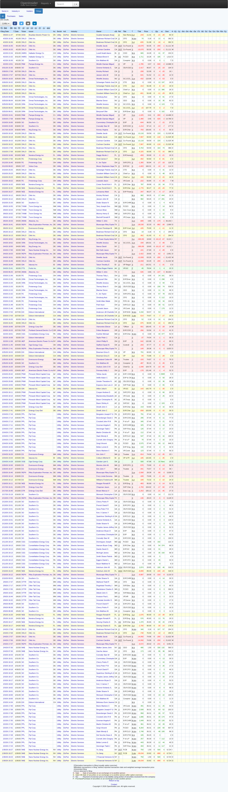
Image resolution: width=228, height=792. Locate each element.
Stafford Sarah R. (103, 345)
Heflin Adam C (102, 378)
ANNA (24, 221)
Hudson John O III (103, 367)
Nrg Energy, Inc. (35, 130)
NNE (23, 250)
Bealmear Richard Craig (105, 38)
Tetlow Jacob (101, 374)
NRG (23, 130)
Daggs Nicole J (102, 155)
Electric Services (77, 35)
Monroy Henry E (102, 214)
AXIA (23, 35)
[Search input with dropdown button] (64, 4)
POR (23, 330)
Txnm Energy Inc (35, 206)
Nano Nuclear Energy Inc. (39, 250)
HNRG (24, 53)
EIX (23, 312)
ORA (23, 79)
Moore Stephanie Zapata (106, 166)
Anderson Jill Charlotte (105, 312)
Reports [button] (46, 3)
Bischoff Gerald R (103, 217)
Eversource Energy (36, 228)
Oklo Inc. (32, 38)
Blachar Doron (102, 100)
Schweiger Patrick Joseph (106, 82)
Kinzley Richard (102, 71)
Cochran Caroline (103, 49)
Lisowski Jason (102, 181)
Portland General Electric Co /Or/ (41, 330)
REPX (24, 224)
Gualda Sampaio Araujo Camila (108, 35)
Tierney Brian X (102, 286)
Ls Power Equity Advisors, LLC (108, 239)
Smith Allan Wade (103, 301)
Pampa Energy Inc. (36, 64)
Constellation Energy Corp (39, 334)
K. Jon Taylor (101, 162)
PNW (24, 374)
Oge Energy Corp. (36, 345)
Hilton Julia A (101, 389)
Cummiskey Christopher (105, 122)
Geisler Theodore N (104, 381)
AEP (23, 341)
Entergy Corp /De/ (36, 327)
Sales (21, 16)
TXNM (24, 206)
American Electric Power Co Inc (41, 341)
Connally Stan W (102, 126)
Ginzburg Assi (101, 97)
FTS (23, 268)
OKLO (24, 38)
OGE (23, 345)
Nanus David (101, 246)
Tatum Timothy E (102, 265)
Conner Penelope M (104, 228)
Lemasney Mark (102, 192)
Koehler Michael (102, 334)
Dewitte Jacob (101, 46)
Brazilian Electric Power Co (39, 35)
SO (23, 60)
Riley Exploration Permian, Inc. (41, 224)
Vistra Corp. (33, 166)
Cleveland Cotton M (104, 359)
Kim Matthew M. (102, 60)
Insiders (30, 11)
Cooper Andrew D (103, 392)
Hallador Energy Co (36, 53)
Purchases (11, 16)
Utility (59, 35)
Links (5, 23)
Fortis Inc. (32, 268)
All (3, 16)
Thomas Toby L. (102, 276)
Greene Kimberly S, (104, 68)
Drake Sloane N (102, 203)
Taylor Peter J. (102, 338)
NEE (23, 155)
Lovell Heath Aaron (103, 53)
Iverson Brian (101, 210)
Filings (38, 11)
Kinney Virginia (102, 130)
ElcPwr (66, 35)
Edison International (36, 312)
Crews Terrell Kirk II (103, 184)
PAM (23, 64)
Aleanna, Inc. (34, 221)
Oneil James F (102, 159)
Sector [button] (5, 11)
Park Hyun (100, 305)
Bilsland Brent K (102, 57)
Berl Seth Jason (102, 250)
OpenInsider (29, 3)
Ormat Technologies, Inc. (38, 79)
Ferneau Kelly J (102, 370)
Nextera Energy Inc (36, 155)
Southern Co (34, 60)
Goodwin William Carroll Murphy (108, 90)
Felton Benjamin (102, 330)
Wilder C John (101, 221)
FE (23, 159)
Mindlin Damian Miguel (105, 64)
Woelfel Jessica (102, 79)
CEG (23, 334)
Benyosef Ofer (102, 111)
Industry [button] (16, 11)
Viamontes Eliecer (103, 327)
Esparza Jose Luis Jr (104, 385)
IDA (23, 265)
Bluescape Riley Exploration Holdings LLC (112, 224)
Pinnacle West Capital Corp (39, 374)
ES (23, 228)
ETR (23, 327)
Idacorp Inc (33, 265)
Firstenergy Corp (35, 159)
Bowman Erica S (102, 352)
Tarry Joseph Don (103, 206)
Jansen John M (102, 75)
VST (23, 166)
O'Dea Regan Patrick (104, 268)
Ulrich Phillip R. (102, 341)
